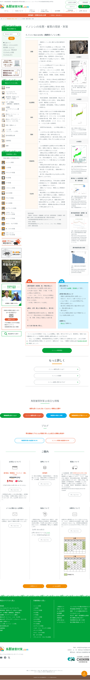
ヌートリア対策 (37, 630)
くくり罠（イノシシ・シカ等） (8, 624)
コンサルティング (75, 613)
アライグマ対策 (37, 610)
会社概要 (59, 613)
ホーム (4, 19)
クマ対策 (35, 615)
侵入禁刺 (5, 47)
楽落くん (5, 45)
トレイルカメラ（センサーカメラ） (10, 608)
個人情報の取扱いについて (77, 622)
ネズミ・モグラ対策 (39, 633)
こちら (48, 533)
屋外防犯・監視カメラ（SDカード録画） (11, 610)
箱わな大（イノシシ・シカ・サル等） (10, 617)
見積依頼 (59, 618)
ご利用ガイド (60, 607)
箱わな (63, 323)
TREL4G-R (14, 50)
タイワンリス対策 (38, 626)
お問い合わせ (60, 620)
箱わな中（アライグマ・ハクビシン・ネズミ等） (13, 619)
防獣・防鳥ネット (5, 621)
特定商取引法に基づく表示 (77, 620)
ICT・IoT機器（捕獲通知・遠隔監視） (10, 613)
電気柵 (75, 288)
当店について (60, 609)
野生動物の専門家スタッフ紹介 (78, 609)
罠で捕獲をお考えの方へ (77, 618)
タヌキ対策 (36, 619)
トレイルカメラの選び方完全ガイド (80, 607)
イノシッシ (11, 47)
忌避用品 (2, 628)
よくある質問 (60, 611)
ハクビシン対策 (37, 617)
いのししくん (6, 50)
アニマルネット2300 (8, 52)
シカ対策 (35, 608)
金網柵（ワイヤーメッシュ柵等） (9, 615)
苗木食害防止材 (4, 626)
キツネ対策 (36, 624)
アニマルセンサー (7, 55)
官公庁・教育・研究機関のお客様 (79, 615)
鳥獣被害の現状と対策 (12, 19)
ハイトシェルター (13, 45)
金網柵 (69, 288)
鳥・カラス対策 (37, 635)
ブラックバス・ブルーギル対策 (42, 637)
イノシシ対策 (37, 606)
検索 (11, 38)
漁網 (1, 630)
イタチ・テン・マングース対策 (42, 628)
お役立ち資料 (60, 615)
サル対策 (35, 613)
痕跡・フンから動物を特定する (78, 611)
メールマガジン (61, 622)
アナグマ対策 (37, 621)
